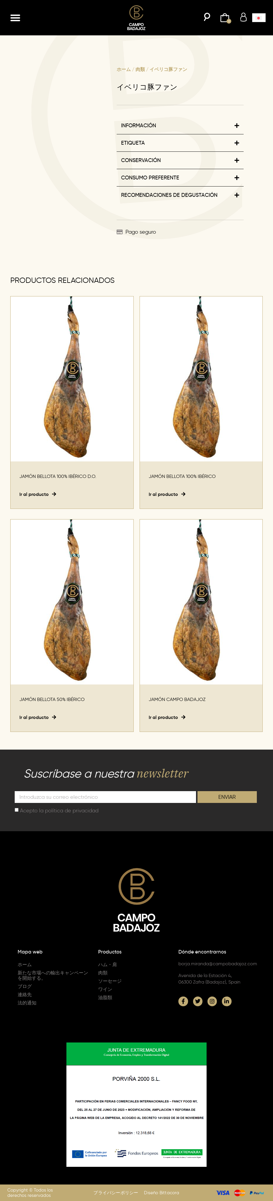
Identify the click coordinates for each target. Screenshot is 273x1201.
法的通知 (27, 1003)
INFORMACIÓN (138, 125)
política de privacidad (71, 810)
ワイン (105, 989)
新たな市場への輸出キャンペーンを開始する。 (53, 975)
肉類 (140, 69)
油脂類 (105, 997)
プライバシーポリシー (115, 1192)
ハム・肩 (107, 964)
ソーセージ (110, 981)
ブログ (25, 986)
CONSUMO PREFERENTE (150, 177)
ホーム (124, 69)
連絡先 (25, 994)
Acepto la (59, 810)
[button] (15, 18)
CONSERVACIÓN (141, 160)
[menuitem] (259, 17)
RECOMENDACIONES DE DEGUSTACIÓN (169, 195)
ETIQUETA (133, 143)
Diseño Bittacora (161, 1192)
